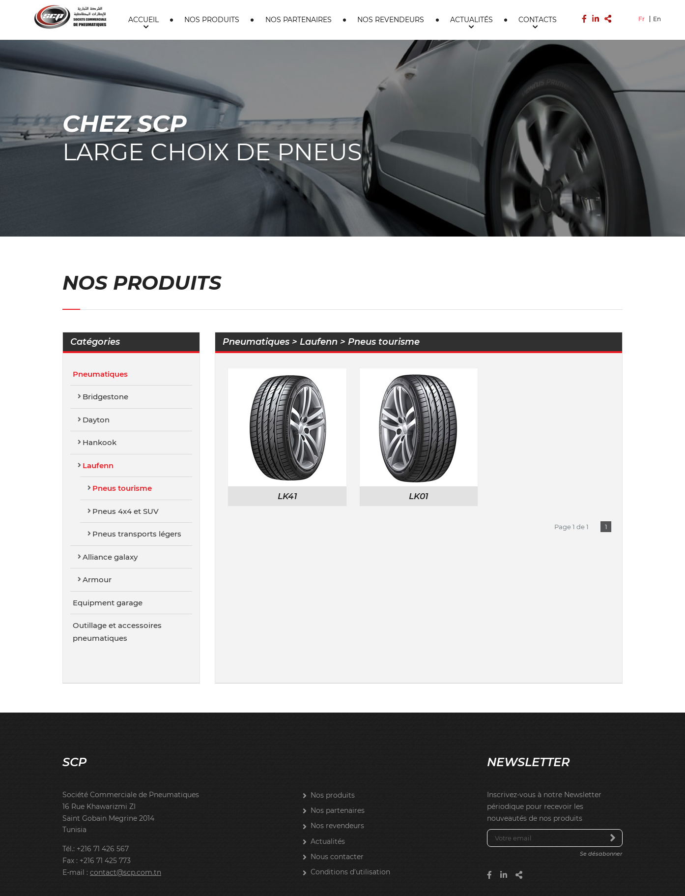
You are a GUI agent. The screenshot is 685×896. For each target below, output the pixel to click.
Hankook (99, 399)
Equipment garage (108, 559)
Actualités (471, 19)
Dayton (96, 376)
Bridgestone (105, 353)
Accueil (143, 19)
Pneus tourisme (122, 445)
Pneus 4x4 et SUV (125, 468)
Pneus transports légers (136, 491)
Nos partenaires (298, 19)
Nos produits (211, 19)
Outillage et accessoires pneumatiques (117, 589)
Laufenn (98, 422)
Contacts (537, 19)
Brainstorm (343, 880)
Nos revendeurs (390, 19)
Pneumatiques (100, 330)
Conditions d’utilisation (350, 829)
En (657, 18)
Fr (641, 18)
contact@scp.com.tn (125, 829)
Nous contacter (337, 813)
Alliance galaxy (110, 513)
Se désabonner (601, 810)
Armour (97, 536)
